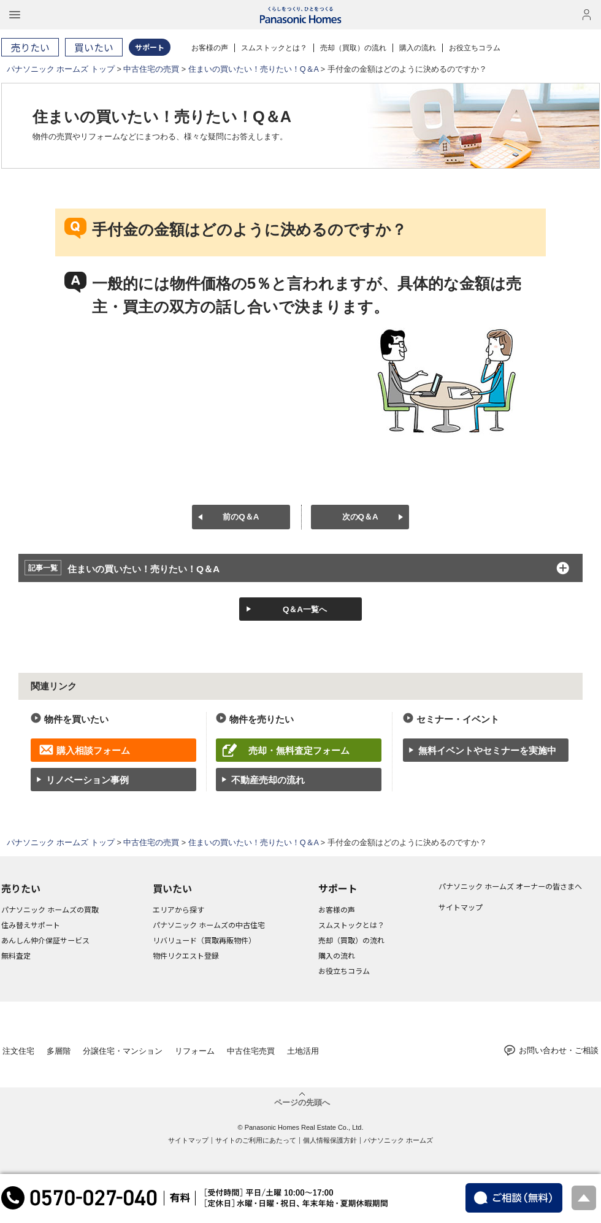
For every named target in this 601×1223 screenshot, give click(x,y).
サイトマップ (460, 907)
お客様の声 (209, 48)
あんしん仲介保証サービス (45, 940)
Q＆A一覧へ (305, 609)
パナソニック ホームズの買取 (50, 909)
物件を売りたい (261, 719)
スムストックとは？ (274, 48)
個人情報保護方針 (330, 1140)
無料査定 (16, 955)
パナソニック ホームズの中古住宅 (209, 924)
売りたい (20, 888)
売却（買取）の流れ (353, 48)
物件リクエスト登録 (186, 955)
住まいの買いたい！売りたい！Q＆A (253, 69)
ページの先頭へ (302, 1102)
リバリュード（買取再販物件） (204, 940)
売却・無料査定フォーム (299, 750)
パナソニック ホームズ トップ (61, 69)
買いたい (172, 888)
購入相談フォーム (93, 750)
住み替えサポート (30, 924)
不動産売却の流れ (268, 780)
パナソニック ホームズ (398, 1140)
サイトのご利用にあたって (255, 1140)
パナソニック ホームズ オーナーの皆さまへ (510, 886)
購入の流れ (417, 48)
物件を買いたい (76, 719)
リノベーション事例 (87, 780)
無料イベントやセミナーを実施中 (487, 750)
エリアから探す (178, 909)
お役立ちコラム (474, 48)
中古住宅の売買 (151, 69)
